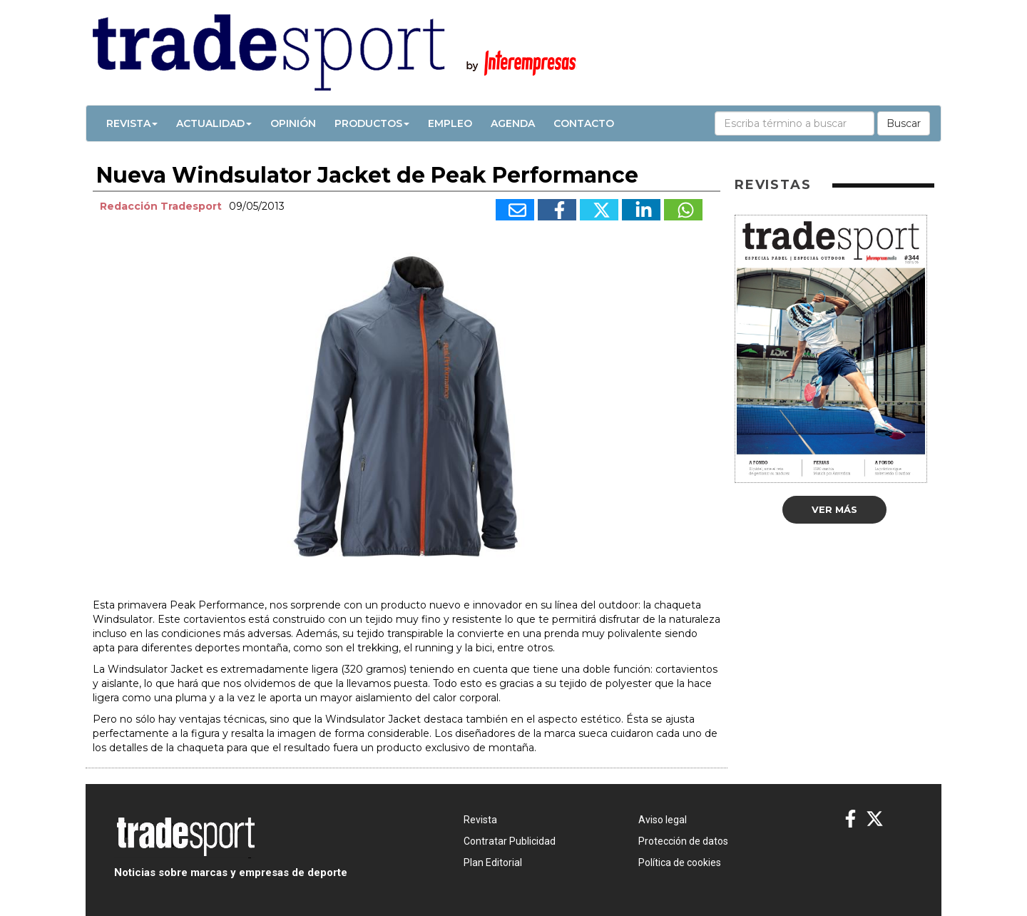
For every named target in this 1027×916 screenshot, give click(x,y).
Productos (371, 123)
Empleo (450, 123)
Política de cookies (679, 862)
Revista (132, 123)
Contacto (583, 123)
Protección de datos (683, 841)
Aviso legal (662, 819)
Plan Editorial (493, 862)
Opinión (293, 123)
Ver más (834, 509)
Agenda (513, 123)
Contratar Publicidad (510, 841)
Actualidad (214, 123)
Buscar (904, 123)
